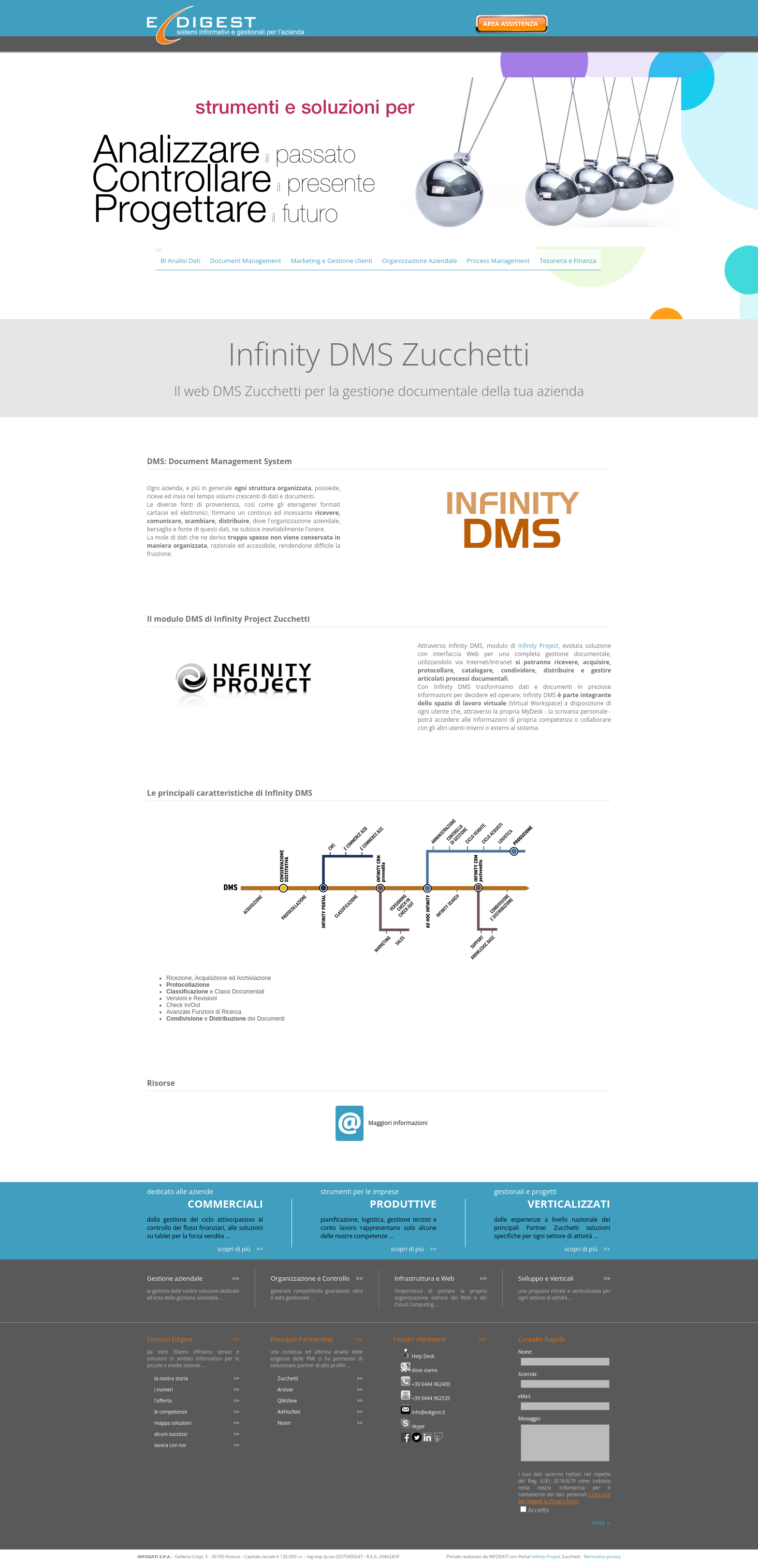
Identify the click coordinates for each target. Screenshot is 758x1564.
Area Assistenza (510, 23)
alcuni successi (170, 1434)
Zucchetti (287, 1378)
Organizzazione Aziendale (419, 260)
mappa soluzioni (172, 1422)
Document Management (245, 260)
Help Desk (418, 1356)
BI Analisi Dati (180, 260)
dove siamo (419, 1370)
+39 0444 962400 (425, 1384)
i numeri (163, 1389)
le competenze (170, 1411)
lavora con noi (170, 1445)
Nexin (284, 1422)
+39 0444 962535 (425, 1398)
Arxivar (285, 1389)
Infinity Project (538, 646)
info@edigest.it (423, 1412)
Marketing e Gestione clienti (332, 260)
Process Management (498, 260)
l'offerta (163, 1400)
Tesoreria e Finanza (567, 260)
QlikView (287, 1400)
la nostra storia (171, 1378)
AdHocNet (288, 1411)
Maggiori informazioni (381, 1123)
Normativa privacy (602, 1556)
